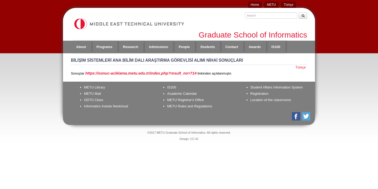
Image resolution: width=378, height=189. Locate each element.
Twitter (306, 116)
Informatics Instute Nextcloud (106, 106)
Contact (231, 47)
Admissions (158, 47)
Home (255, 5)
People (184, 47)
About (81, 47)
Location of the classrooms (270, 100)
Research (130, 47)
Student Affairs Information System (276, 87)
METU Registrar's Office (185, 100)
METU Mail (92, 94)
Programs (105, 47)
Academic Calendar (182, 94)
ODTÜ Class (93, 100)
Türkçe (288, 5)
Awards (255, 47)
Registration (259, 94)
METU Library (94, 87)
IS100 (275, 47)
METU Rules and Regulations (189, 106)
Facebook (296, 116)
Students (207, 47)
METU (271, 5)
